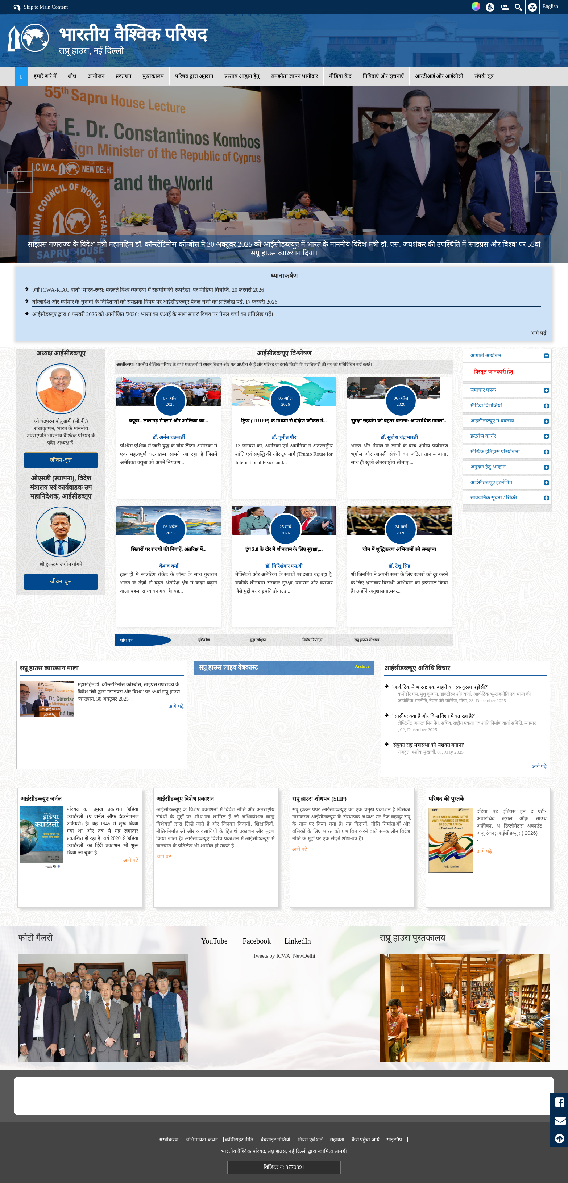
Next (548, 182)
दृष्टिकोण (204, 640)
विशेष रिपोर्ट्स (312, 640)
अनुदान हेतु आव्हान (509, 467)
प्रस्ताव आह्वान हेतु (242, 76)
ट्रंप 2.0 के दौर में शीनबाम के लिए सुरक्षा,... (284, 549)
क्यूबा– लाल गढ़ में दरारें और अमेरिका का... (168, 421)
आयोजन (95, 76)
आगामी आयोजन (509, 356)
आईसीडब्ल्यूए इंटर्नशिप (509, 483)
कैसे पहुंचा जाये (366, 1139)
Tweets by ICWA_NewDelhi (284, 956)
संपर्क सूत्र (484, 76)
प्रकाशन (123, 76)
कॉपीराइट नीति (239, 1139)
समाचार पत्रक (509, 390)
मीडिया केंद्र (340, 76)
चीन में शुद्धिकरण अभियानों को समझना (399, 549)
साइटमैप (394, 1139)
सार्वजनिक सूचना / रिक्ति (509, 498)
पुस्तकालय (153, 76)
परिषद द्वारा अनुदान (194, 76)
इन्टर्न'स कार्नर (509, 436)
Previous (20, 182)
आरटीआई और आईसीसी (439, 76)
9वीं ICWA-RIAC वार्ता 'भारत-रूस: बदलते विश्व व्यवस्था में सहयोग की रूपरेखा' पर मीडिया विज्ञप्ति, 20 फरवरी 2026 (148, 290)
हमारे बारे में (45, 76)
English (550, 6)
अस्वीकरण (168, 1139)
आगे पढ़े (538, 333)
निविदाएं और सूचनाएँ (383, 76)
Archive (362, 666)
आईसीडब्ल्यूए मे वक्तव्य (509, 421)
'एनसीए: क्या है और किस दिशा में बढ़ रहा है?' (433, 716)
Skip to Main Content (40, 7)
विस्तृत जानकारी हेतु (494, 372)
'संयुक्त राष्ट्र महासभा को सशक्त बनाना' (428, 745)
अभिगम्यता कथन (201, 1139)
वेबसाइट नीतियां (276, 1139)
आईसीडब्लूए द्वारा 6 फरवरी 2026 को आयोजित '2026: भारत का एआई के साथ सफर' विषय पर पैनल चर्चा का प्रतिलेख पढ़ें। (152, 314)
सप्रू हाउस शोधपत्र (367, 640)
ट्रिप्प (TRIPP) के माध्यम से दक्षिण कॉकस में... (284, 421)
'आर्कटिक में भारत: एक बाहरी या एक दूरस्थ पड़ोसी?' (440, 687)
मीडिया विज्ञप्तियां (509, 406)
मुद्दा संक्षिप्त (258, 640)
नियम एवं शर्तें (310, 1139)
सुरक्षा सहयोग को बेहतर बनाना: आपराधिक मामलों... (399, 421)
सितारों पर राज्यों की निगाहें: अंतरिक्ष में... (168, 549)
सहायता (337, 1139)
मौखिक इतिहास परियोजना (509, 452)
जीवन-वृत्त (60, 460)
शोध (72, 76)
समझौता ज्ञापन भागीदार (294, 76)
